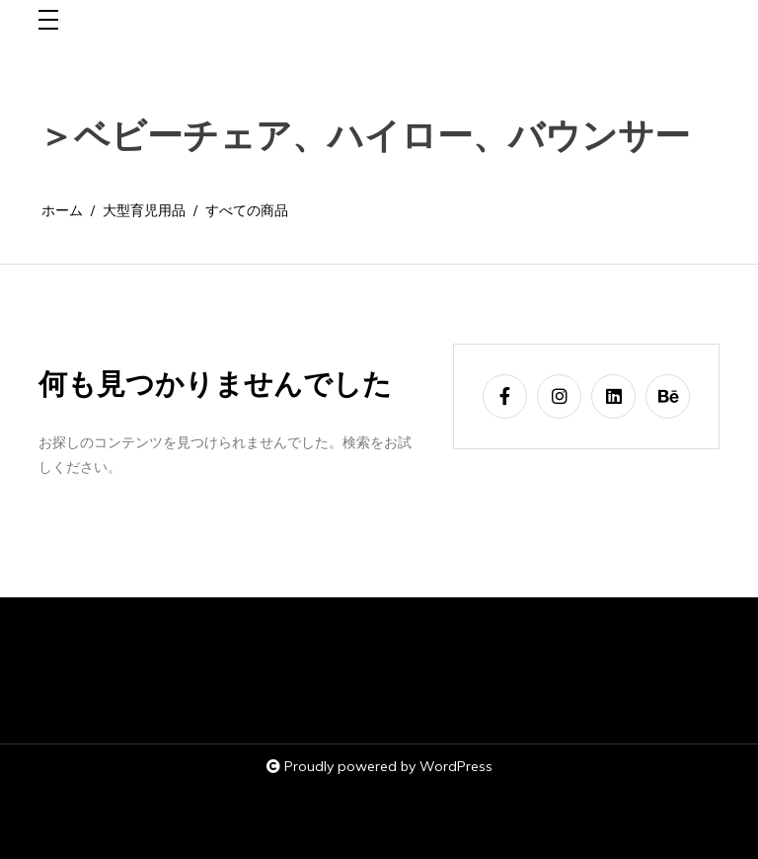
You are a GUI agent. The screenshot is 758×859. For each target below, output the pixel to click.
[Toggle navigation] (48, 21)
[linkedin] (613, 396)
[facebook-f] (505, 396)
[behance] (667, 396)
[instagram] (559, 396)
